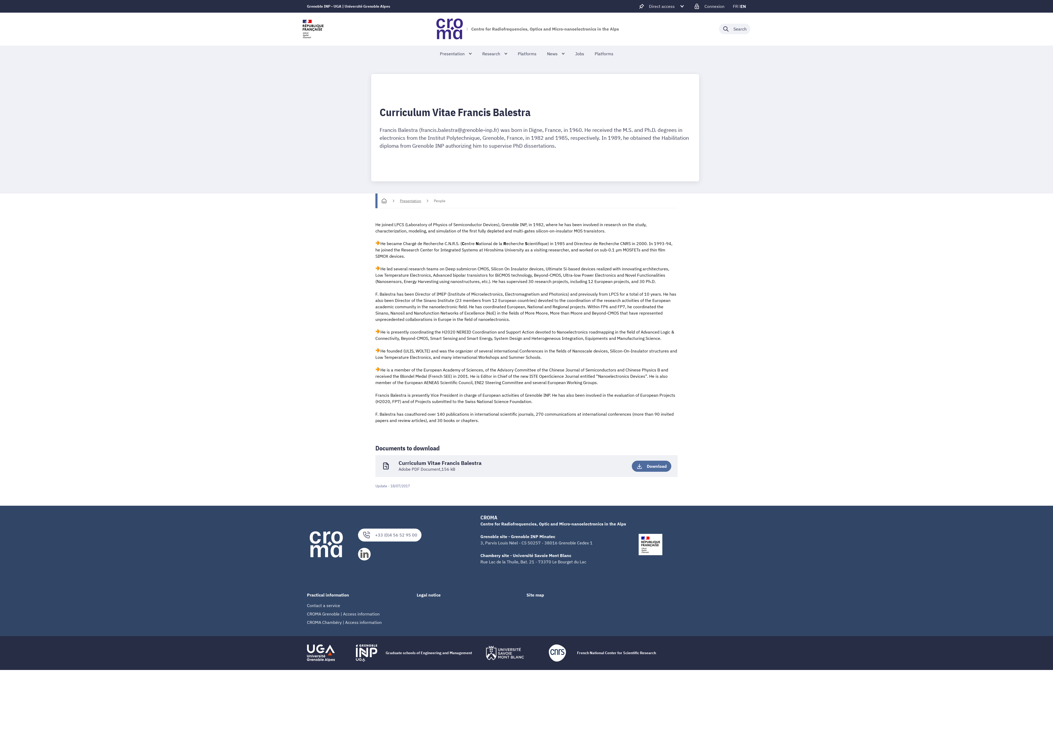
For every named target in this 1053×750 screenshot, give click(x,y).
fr (735, 6)
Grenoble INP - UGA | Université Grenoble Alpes (348, 6)
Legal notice (429, 594)
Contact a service (323, 605)
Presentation (410, 200)
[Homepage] (384, 201)
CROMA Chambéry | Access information (344, 622)
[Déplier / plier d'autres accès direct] (661, 6)
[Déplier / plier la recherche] (734, 29)
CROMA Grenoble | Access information (343, 613)
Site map (535, 594)
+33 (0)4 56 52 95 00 (389, 534)
